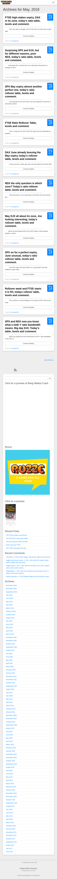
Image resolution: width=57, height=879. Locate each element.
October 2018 (10, 800)
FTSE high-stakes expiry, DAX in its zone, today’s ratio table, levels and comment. (22, 20)
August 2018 (10, 806)
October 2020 (10, 722)
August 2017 (10, 845)
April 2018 (9, 819)
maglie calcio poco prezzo (14, 560)
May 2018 (9, 816)
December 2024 (11, 585)
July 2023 (9, 621)
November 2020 (11, 718)
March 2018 (10, 822)
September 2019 (11, 764)
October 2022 (10, 644)
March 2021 (10, 705)
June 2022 (9, 657)
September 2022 (11, 647)
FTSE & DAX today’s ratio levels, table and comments (32, 557)
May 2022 (9, 660)
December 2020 (11, 715)
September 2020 (11, 725)
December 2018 (11, 793)
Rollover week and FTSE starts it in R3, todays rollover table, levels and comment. (23, 292)
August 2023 (10, 618)
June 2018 (9, 812)
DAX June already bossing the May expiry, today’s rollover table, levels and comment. (23, 155)
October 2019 (10, 761)
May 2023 (9, 627)
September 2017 (11, 842)
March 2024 (10, 608)
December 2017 (11, 832)
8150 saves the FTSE (13, 545)
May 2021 (9, 699)
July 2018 (9, 809)
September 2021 (11, 686)
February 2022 (11, 670)
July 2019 (9, 770)
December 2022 (11, 637)
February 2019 (11, 787)
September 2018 (11, 803)
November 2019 (11, 757)
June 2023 (9, 624)
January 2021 (10, 712)
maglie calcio (10, 565)
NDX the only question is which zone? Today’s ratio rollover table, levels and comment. (23, 186)
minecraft (9, 557)
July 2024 (9, 595)
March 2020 (10, 744)
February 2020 (11, 748)
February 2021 (11, 709)
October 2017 (10, 839)
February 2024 (11, 611)
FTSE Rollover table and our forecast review (34, 576)
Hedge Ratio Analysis (28, 868)
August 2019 (10, 767)
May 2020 (9, 738)
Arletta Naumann (11, 576)
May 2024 (9, 601)
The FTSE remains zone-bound (16, 535)
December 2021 (11, 676)
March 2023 (10, 634)
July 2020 (9, 731)
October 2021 (10, 683)
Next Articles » (49, 360)
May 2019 (9, 777)
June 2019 (9, 774)
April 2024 (9, 605)
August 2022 (10, 650)
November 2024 (11, 588)
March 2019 (10, 783)
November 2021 (11, 679)
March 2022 (10, 666)
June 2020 (9, 735)
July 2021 (9, 692)
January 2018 (10, 829)
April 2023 (9, 631)
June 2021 (9, 696)
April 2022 (9, 663)
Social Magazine (26, 875)
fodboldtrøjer (10, 571)
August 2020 (10, 728)
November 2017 (11, 835)
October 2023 (10, 614)
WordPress (37, 875)
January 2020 (10, 751)
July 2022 (9, 653)
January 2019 (10, 790)
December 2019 (11, 754)
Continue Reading (28, 36)
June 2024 (9, 598)
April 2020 (9, 741)
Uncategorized (15, 41)
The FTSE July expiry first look (16, 548)
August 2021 (10, 689)
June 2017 (9, 851)
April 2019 (9, 780)
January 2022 (10, 673)
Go (50, 378)
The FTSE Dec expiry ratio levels (17, 538)
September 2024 (11, 592)
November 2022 (11, 640)
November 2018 (11, 796)
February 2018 (11, 826)
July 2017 (9, 848)
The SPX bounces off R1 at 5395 (17, 541)
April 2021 (9, 702)
